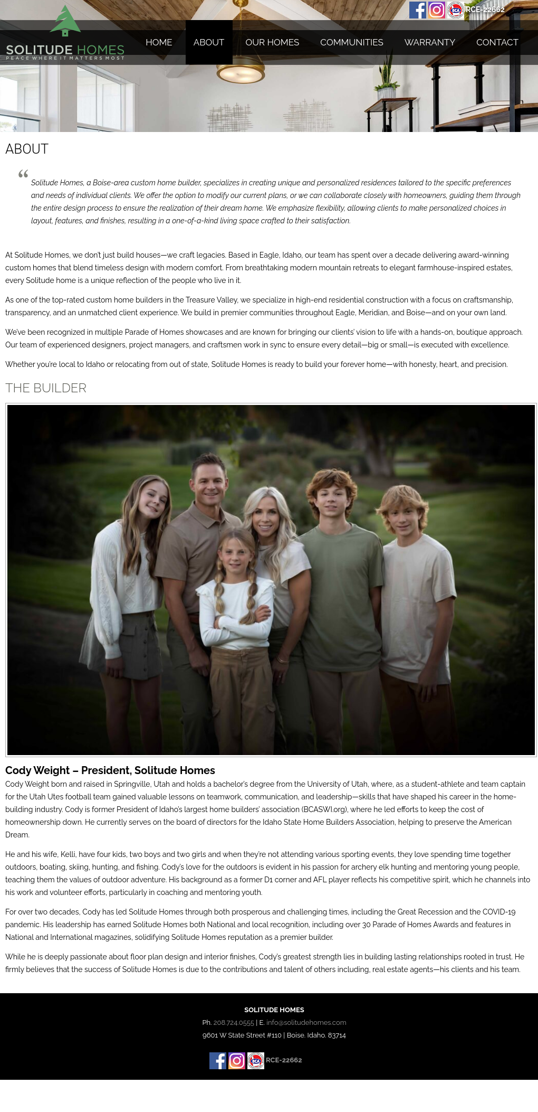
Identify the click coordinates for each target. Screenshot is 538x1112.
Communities (351, 42)
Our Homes (273, 42)
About (209, 42)
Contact (497, 42)
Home (159, 42)
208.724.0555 (234, 1022)
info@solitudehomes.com (306, 1022)
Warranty (430, 42)
